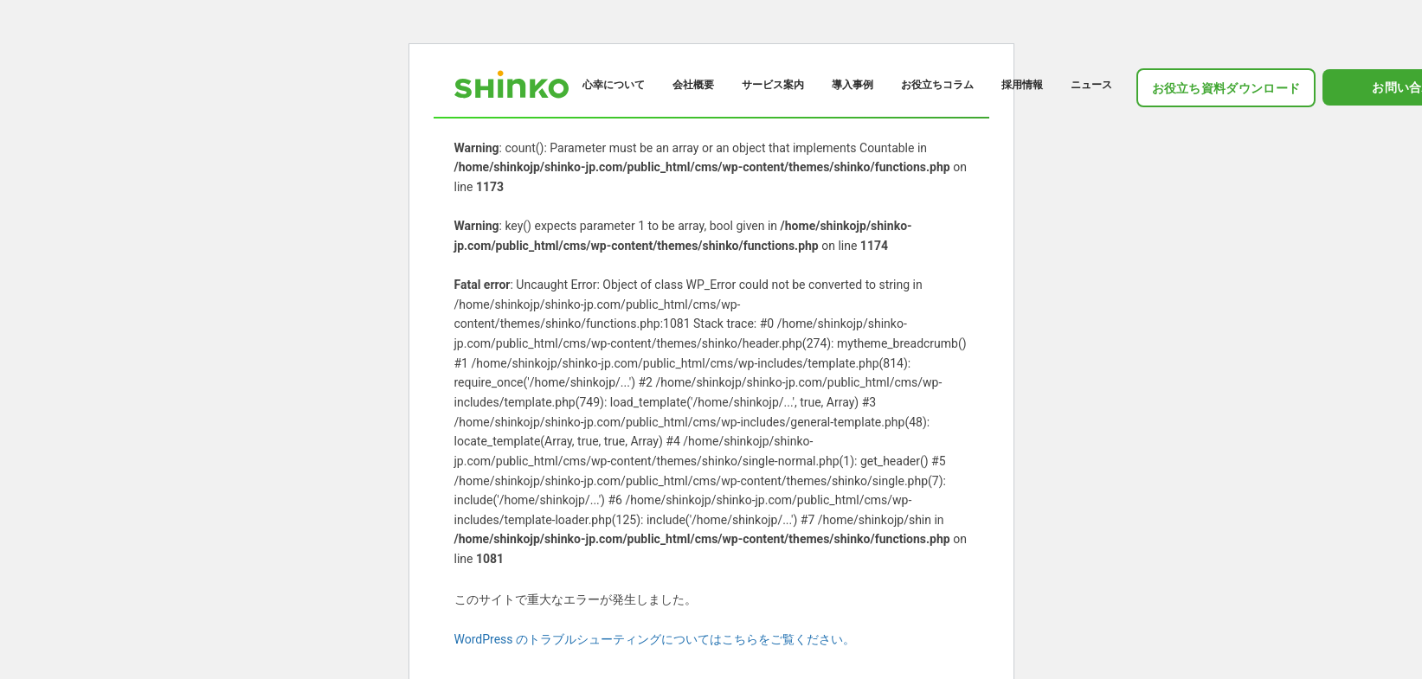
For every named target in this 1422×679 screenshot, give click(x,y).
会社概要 (693, 85)
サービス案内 (773, 85)
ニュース (1091, 85)
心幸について (613, 85)
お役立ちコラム (937, 85)
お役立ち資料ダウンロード (1226, 88)
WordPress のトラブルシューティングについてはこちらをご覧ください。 (655, 639)
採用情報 (1022, 85)
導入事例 (852, 85)
